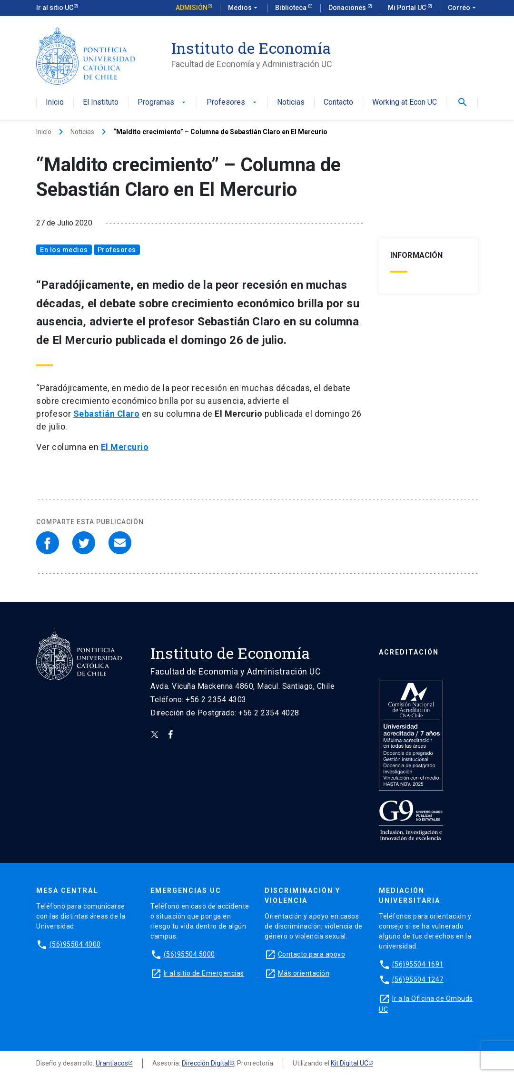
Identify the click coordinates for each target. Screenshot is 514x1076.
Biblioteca (291, 7)
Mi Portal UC (407, 7)
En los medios (64, 250)
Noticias (291, 102)
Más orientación (304, 973)
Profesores (232, 102)
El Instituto (101, 102)
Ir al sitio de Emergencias (204, 973)
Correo (463, 8)
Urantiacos (112, 1063)
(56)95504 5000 (189, 954)
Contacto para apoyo (312, 954)
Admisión (192, 7)
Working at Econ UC (404, 102)
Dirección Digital (205, 1063)
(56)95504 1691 (418, 964)
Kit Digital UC (349, 1063)
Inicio (55, 102)
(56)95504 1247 (418, 979)
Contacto (338, 102)
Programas (163, 102)
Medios (243, 8)
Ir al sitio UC (54, 7)
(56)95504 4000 (75, 944)
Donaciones (347, 7)
